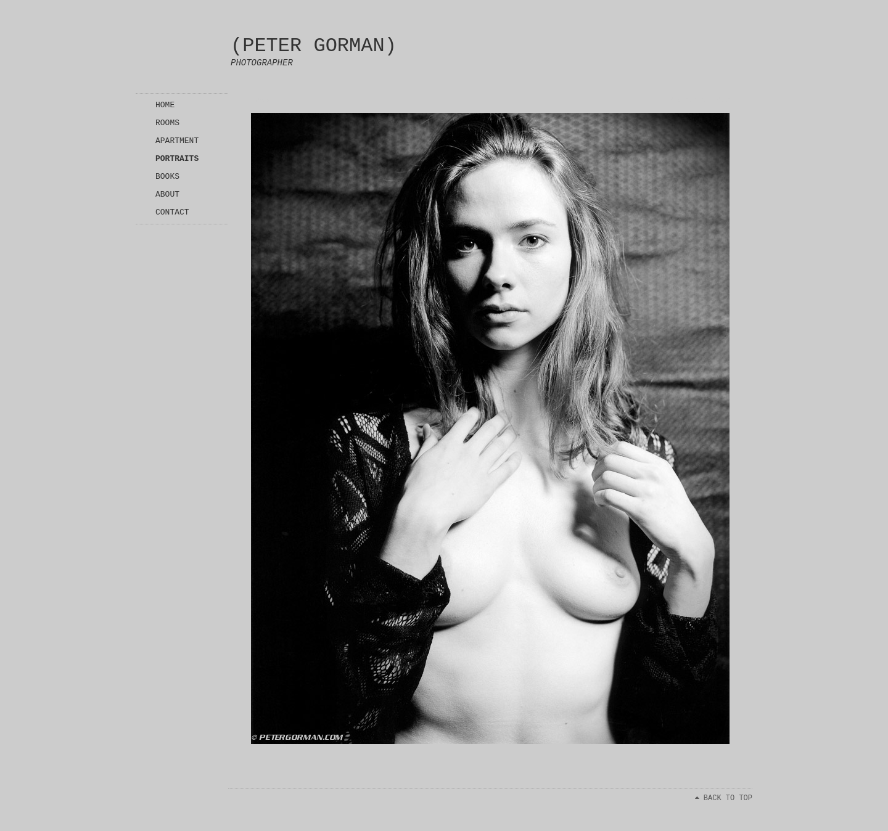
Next (725, 100)
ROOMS (167, 123)
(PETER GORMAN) (314, 46)
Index (260, 100)
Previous (687, 100)
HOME (165, 105)
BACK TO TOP (723, 798)
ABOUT (167, 194)
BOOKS (167, 176)
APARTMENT (177, 140)
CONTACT (172, 212)
